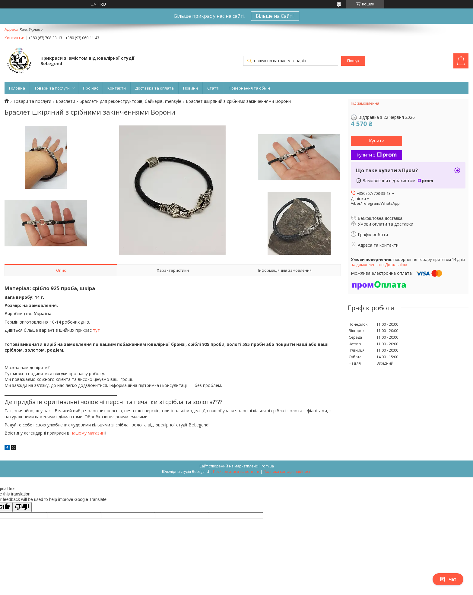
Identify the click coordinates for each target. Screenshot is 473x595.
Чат (448, 579)
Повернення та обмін (249, 88)
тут (96, 330)
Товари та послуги (52, 88)
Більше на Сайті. (275, 16)
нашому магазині (88, 433)
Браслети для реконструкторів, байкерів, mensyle (130, 101)
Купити (376, 141)
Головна (17, 88)
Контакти (116, 88)
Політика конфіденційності (287, 471)
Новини (190, 88)
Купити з (377, 155)
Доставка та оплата (154, 88)
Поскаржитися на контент (236, 471)
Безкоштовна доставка (380, 218)
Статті (213, 88)
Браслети (65, 101)
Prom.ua (266, 466)
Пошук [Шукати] (353, 61)
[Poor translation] (22, 507)
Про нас (90, 88)
